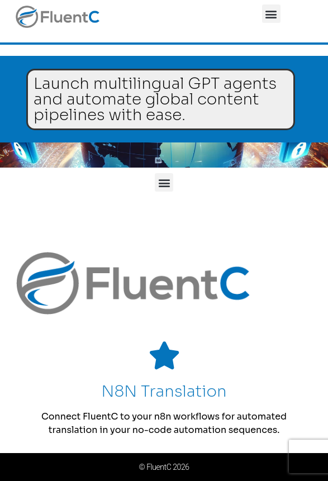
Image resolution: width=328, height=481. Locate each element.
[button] (271, 13)
